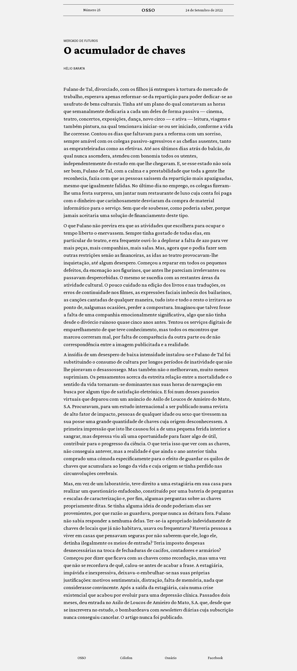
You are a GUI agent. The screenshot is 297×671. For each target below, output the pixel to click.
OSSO (148, 10)
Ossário (171, 658)
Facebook (215, 658)
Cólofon (126, 658)
